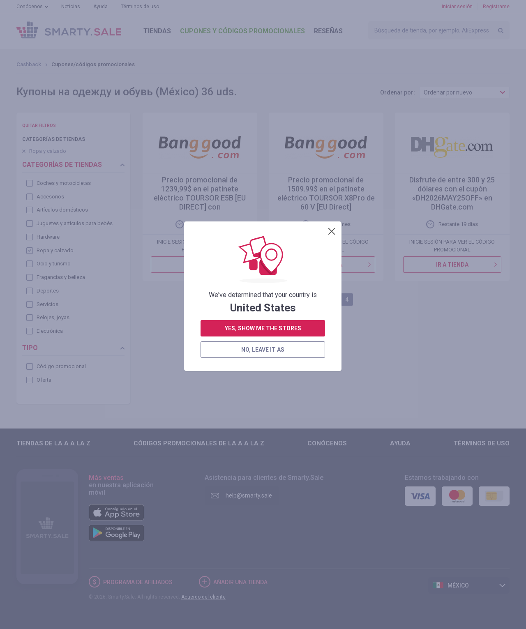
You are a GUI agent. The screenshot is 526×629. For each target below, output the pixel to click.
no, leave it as (262, 220)
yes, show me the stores (263, 199)
